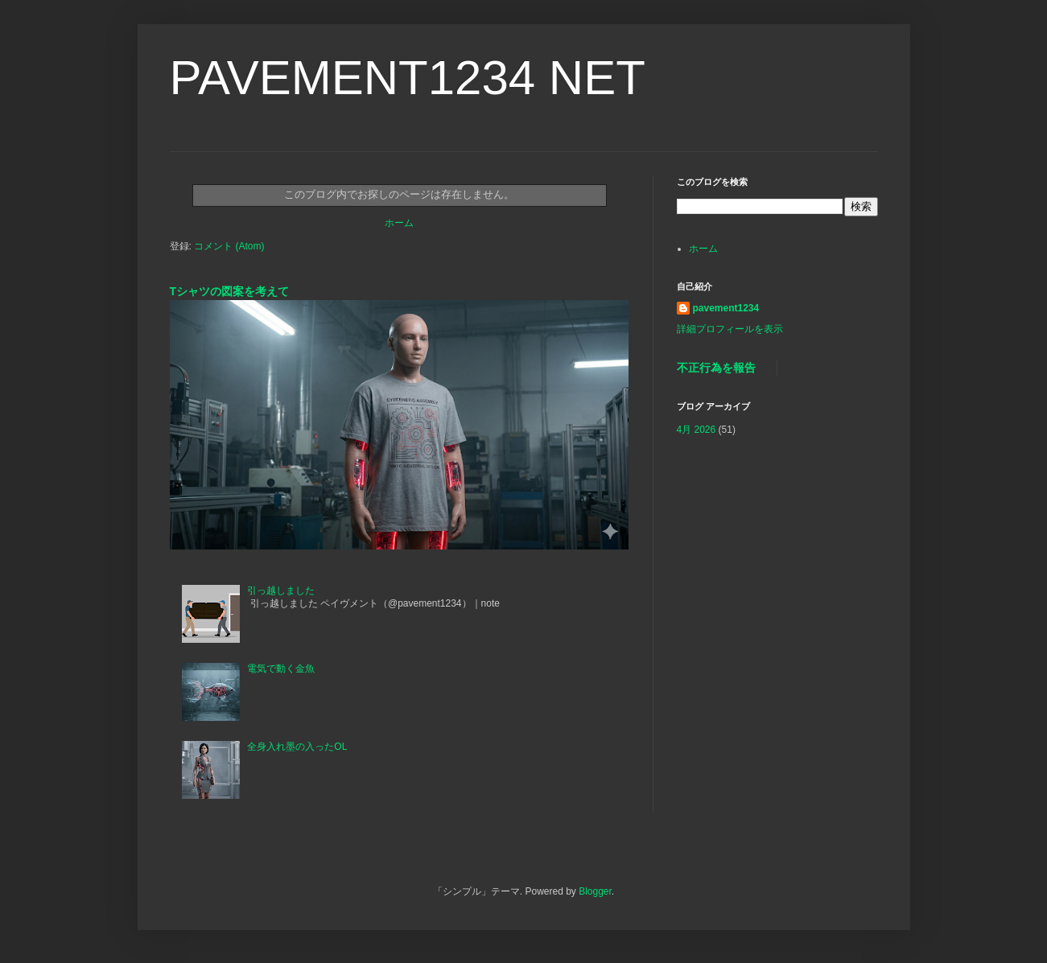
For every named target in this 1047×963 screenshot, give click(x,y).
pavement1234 (726, 308)
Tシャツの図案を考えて (235, 291)
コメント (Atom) (229, 246)
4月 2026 (696, 429)
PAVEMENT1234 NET (407, 78)
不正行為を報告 (716, 367)
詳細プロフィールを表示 (730, 329)
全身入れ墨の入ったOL (297, 746)
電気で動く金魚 (281, 668)
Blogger (595, 891)
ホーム (399, 222)
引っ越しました (281, 590)
